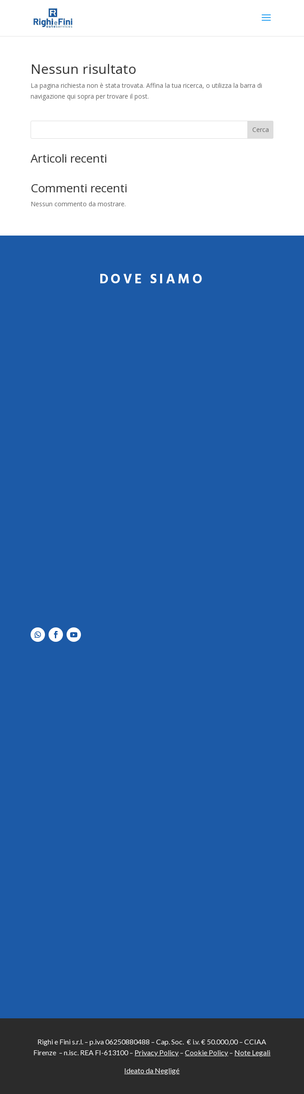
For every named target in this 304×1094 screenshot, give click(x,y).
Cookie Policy (206, 1052)
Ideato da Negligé (151, 1070)
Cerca (260, 129)
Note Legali (252, 1052)
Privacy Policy (156, 1052)
